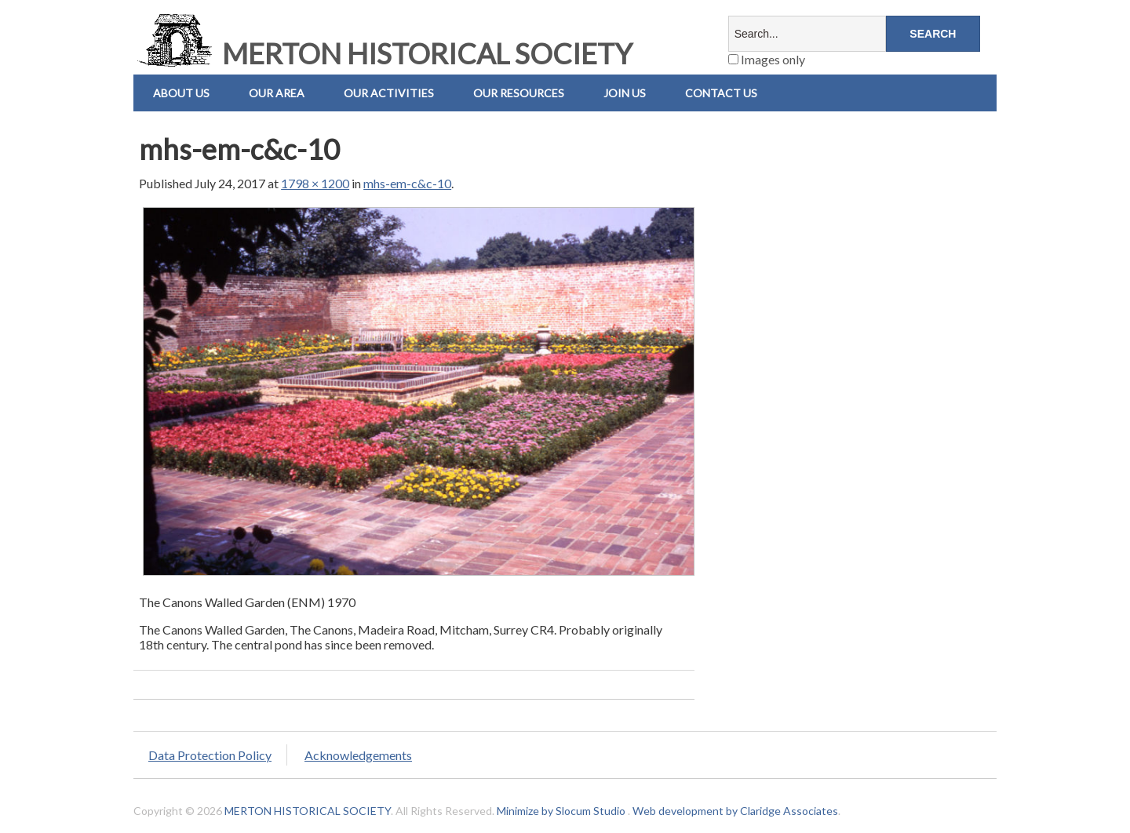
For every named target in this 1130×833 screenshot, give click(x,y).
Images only (766, 59)
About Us (181, 93)
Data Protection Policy (210, 755)
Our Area (276, 93)
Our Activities (389, 93)
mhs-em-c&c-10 (407, 183)
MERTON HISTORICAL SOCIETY (382, 53)
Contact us (721, 93)
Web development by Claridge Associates (735, 810)
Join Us (624, 93)
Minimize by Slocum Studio (561, 810)
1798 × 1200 (315, 183)
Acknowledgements (358, 755)
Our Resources (518, 93)
